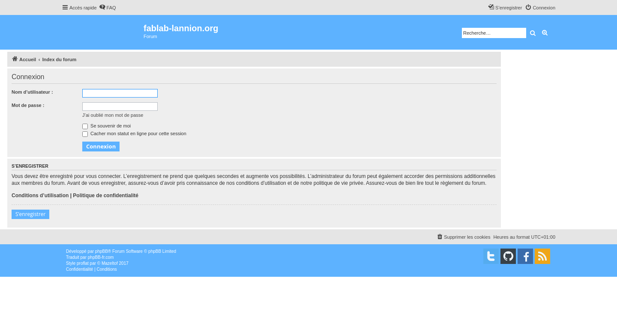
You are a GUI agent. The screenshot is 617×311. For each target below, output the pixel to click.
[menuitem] (107, 8)
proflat (83, 263)
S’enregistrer (30, 214)
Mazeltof (110, 263)
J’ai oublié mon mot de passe (112, 115)
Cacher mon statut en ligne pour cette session (134, 133)
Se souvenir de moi (106, 125)
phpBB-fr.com (101, 257)
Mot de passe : (28, 105)
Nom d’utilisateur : (32, 92)
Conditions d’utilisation (40, 195)
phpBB (101, 251)
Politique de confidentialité (105, 195)
